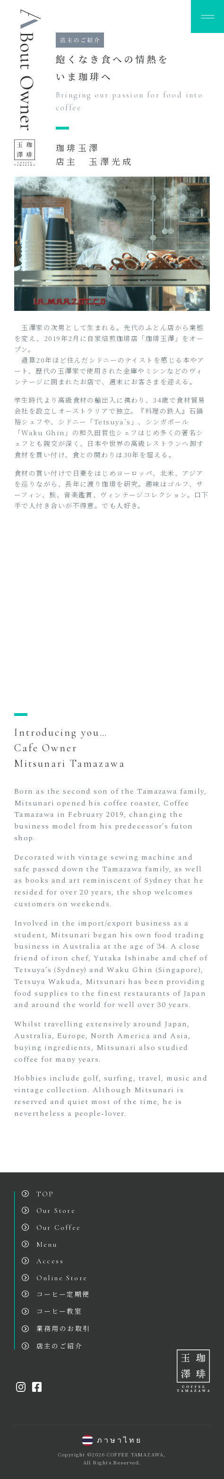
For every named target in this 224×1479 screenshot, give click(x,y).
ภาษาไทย (112, 1440)
